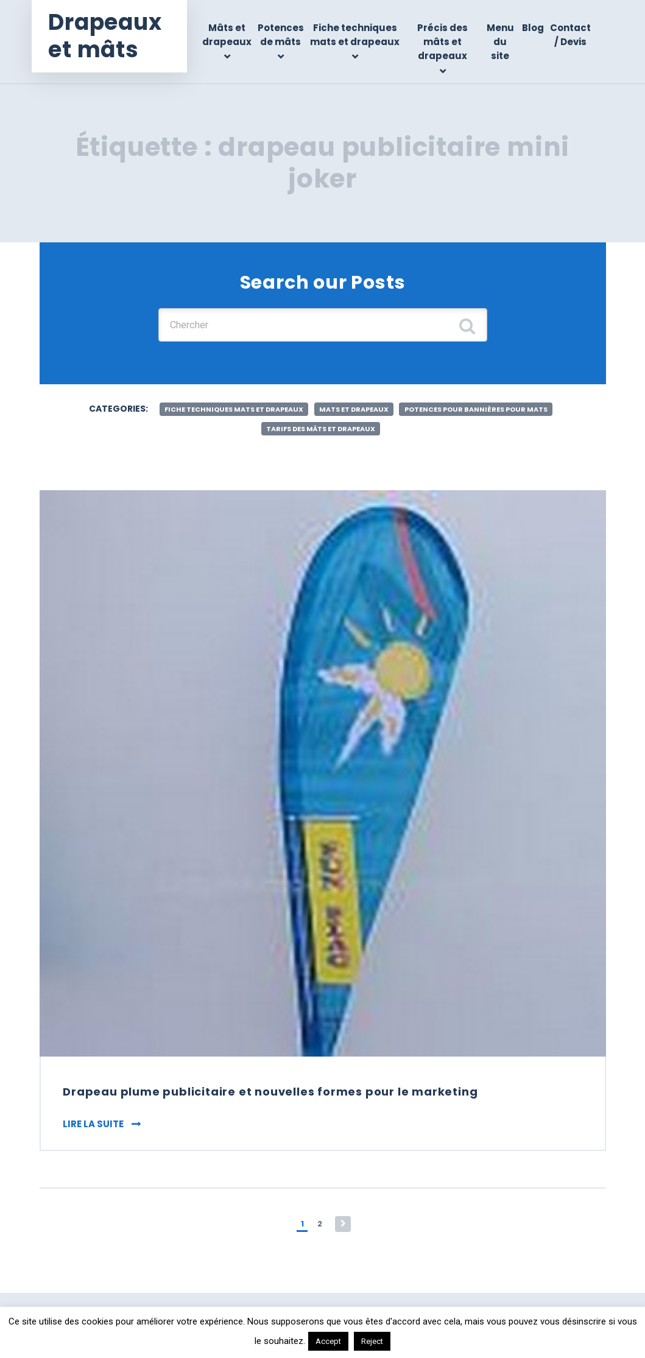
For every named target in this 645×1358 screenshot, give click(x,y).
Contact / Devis (570, 34)
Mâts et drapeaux (234, 34)
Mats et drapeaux (353, 412)
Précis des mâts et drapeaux (445, 42)
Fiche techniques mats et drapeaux (361, 42)
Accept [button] (328, 1341)
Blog (533, 27)
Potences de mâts (289, 34)
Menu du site (501, 42)
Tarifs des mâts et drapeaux (320, 433)
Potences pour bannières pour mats (490, 412)
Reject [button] (372, 1341)
